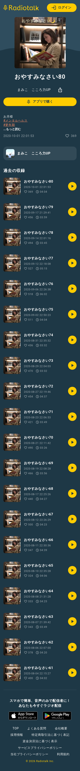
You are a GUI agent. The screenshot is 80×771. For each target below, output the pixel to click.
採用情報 (16, 734)
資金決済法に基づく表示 (40, 741)
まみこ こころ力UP (34, 90)
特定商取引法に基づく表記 (51, 734)
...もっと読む (12, 129)
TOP (16, 728)
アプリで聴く (39, 101)
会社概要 (61, 728)
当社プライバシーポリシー (29, 754)
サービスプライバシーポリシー (40, 747)
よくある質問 (36, 728)
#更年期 (9, 125)
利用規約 (63, 754)
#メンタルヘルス (15, 120)
